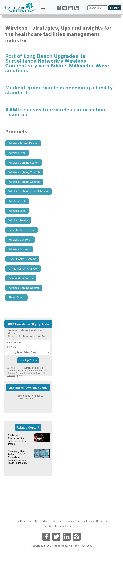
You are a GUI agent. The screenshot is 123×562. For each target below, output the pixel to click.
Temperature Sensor (20, 278)
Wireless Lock (16, 153)
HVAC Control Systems (22, 259)
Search (114, 7)
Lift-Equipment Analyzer (23, 268)
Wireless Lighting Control (23, 287)
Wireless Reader (18, 220)
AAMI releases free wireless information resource (55, 112)
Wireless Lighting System (23, 162)
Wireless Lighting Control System (28, 191)
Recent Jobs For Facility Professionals (29, 397)
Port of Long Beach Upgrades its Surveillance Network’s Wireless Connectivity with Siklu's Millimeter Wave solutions (57, 63)
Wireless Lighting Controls (24, 172)
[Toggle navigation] (43, 7)
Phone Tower (16, 297)
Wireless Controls (19, 249)
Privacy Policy (23, 373)
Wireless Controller (20, 239)
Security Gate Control (21, 230)
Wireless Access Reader (23, 143)
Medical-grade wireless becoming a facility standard (59, 90)
